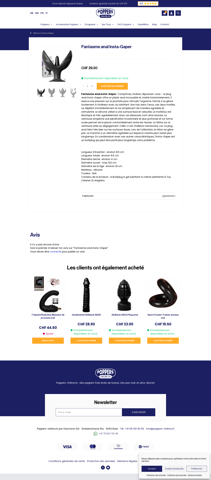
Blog (154, 24)
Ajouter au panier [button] (86, 340)
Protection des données (156, 475)
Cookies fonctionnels (174, 468)
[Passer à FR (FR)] (42, 13)
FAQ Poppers (125, 24)
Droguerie (91, 24)
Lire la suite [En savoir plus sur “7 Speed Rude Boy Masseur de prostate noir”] (48, 340)
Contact (164, 24)
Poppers (46, 24)
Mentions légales (195, 475)
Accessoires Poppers (68, 24)
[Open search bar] (178, 13)
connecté (55, 251)
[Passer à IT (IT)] (47, 13)
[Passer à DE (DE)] (31, 13)
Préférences (196, 468)
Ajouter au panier (112, 86)
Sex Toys (108, 24)
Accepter (152, 468)
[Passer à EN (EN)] (36, 13)
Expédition (143, 24)
